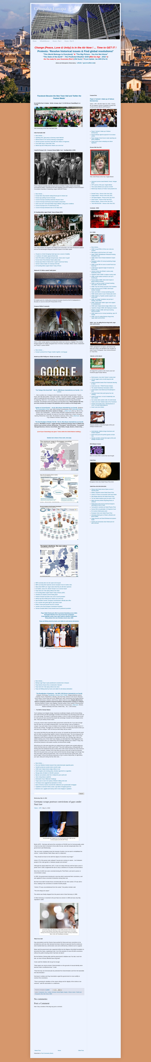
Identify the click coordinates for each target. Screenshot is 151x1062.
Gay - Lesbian (48, 992)
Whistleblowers (44, 41)
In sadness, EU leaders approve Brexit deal (47, 256)
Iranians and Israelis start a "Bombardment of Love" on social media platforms (103, 404)
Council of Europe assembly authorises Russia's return (50, 199)
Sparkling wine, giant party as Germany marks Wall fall (49, 137)
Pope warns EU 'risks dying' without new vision (48, 590)
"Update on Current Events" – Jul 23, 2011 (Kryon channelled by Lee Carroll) (56, 407)
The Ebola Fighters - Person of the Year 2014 (103, 197)
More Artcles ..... (40, 763)
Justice (74, 992)
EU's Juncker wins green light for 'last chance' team (49, 602)
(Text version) (72, 706)
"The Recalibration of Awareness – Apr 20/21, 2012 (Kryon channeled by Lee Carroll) (59, 693)
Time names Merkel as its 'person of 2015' (102, 186)
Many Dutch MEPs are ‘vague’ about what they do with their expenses (53, 586)
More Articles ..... (40, 350)
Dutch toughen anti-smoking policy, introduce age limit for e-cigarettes (53, 771)
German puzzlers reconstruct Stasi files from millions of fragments (52, 141)
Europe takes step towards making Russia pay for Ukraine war (51, 195)
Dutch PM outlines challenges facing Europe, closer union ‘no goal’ (53, 258)
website (79, 63)
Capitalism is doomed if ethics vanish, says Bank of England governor (53, 786)
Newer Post (38, 1050)
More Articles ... (40, 681)
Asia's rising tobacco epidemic (43, 777)
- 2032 (98, 57)
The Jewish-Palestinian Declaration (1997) (102, 388)
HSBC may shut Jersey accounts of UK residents (104, 286)
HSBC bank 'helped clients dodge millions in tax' (48, 769)
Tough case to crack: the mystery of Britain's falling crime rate (51, 781)
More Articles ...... (40, 135)
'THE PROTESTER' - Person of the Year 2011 (103, 203)
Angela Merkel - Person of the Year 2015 (101, 195)
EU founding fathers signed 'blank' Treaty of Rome (48, 265)
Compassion (41, 992)
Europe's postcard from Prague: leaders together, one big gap (51, 352)
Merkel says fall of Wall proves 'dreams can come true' (49, 145)
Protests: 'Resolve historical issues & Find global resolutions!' (75, 51)
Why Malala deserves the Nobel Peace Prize (102, 496)
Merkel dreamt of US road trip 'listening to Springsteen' (49, 139)
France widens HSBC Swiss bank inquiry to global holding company (102, 280)
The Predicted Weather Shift (77, 57)
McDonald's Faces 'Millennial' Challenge (46, 779)
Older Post (81, 1050)
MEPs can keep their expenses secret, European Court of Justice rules (54, 584)
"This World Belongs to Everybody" (58, 54)
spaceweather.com (89, 63)
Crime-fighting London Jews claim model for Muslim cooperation (59, 616)
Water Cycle (68, 411)
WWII (50, 993)
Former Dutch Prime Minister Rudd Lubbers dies (48, 260)
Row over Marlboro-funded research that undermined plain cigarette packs (55, 765)
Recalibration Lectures (54, 695)
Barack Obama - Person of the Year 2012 (101, 201)
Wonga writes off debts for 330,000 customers (47, 773)
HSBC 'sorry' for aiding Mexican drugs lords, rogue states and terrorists (102, 317)
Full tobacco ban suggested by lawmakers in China (49, 783)
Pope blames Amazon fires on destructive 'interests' (49, 685)
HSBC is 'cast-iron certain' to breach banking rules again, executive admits (102, 284)
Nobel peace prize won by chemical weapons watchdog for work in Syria (103, 504)
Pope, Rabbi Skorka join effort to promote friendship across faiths (59, 613)
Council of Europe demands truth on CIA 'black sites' (49, 207)
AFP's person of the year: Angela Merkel (101, 185)
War (42, 993)
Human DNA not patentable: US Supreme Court (103, 509)
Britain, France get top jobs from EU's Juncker (47, 604)
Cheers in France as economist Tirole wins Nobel (104, 494)
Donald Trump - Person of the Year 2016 (101, 193)
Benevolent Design (77, 409)
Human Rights (60, 992)
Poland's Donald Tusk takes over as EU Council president (50, 596)
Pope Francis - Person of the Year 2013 (101, 199)
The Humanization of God (42, 409)
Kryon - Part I (57, 41)
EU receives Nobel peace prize (99, 511)
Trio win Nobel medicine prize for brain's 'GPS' (103, 498)
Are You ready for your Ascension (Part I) (59, 59)
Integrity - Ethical (68, 992)
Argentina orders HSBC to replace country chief (103, 274)
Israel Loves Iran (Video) (97, 407)
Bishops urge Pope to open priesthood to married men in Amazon (52, 683)
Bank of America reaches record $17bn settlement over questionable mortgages (56, 784)
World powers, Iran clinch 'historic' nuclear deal (103, 377)
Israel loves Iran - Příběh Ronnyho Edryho (102, 386)
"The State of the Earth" (53, 57)
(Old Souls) (78, 59)
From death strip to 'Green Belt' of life (45, 143)
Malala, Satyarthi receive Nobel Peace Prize (102, 492)
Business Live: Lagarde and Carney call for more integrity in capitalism (54, 788)
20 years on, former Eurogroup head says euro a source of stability (53, 254)
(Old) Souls (76, 416)
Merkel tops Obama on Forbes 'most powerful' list (104, 188)
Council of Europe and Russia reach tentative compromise (50, 201)
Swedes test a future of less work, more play (59, 438)
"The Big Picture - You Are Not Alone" (92, 54)
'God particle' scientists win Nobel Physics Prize (103, 507)
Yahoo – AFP (37, 808)
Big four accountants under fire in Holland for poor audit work (51, 775)
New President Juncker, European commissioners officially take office (53, 600)
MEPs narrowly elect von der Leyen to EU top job (48, 583)
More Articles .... (40, 194)
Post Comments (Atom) (47, 1053)
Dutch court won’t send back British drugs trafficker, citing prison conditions (55, 203)
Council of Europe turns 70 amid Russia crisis (47, 205)
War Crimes (46, 993)
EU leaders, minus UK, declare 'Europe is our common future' (51, 588)
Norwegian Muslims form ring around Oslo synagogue (59, 614)
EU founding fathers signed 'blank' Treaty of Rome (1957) (50, 592)
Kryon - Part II (69, 41)
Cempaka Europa (50, 8)
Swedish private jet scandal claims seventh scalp (48, 767)
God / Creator (63, 695)
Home (34, 41)
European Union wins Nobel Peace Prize (101, 513)
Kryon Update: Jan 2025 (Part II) (95, 59)
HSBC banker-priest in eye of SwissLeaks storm (103, 294)
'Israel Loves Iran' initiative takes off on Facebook (104, 402)
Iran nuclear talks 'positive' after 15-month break (103, 400)
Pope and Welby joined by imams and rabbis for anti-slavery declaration (59, 621)
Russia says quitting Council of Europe (45, 197)
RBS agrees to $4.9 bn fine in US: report (101, 252)
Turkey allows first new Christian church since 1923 (59, 618)
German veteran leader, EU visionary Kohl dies (48, 263)
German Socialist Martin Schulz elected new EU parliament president (53, 608)
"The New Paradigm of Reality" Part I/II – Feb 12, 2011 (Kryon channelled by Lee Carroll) (59, 422)
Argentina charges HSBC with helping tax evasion (104, 308)
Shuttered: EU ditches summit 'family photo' (47, 594)
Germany (54, 992)
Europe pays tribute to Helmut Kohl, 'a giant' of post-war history (52, 262)
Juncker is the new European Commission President (49, 606)
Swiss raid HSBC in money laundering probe (102, 292)
